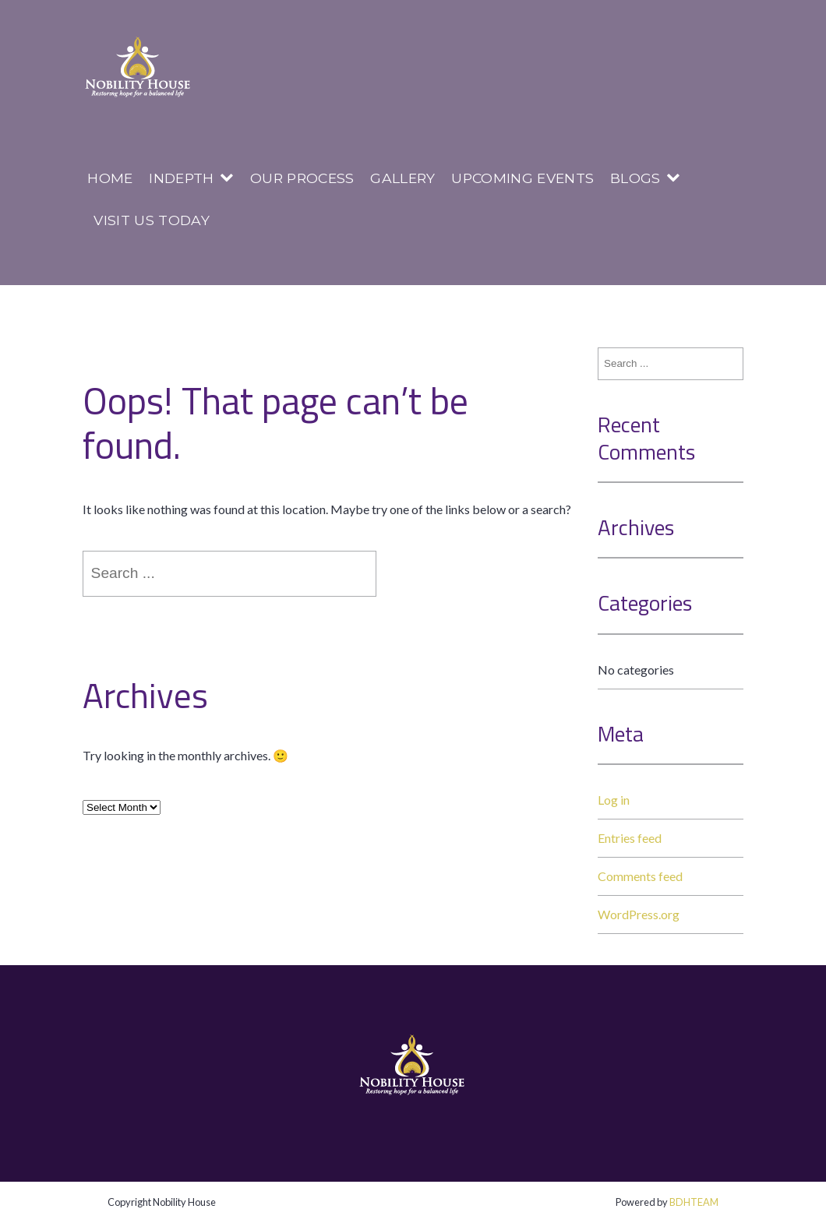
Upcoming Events (522, 178)
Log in (614, 799)
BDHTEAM (693, 1202)
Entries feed (630, 837)
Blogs (635, 178)
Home (109, 178)
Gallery (402, 178)
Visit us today (151, 220)
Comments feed (640, 876)
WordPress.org (639, 914)
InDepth (181, 178)
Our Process (302, 178)
